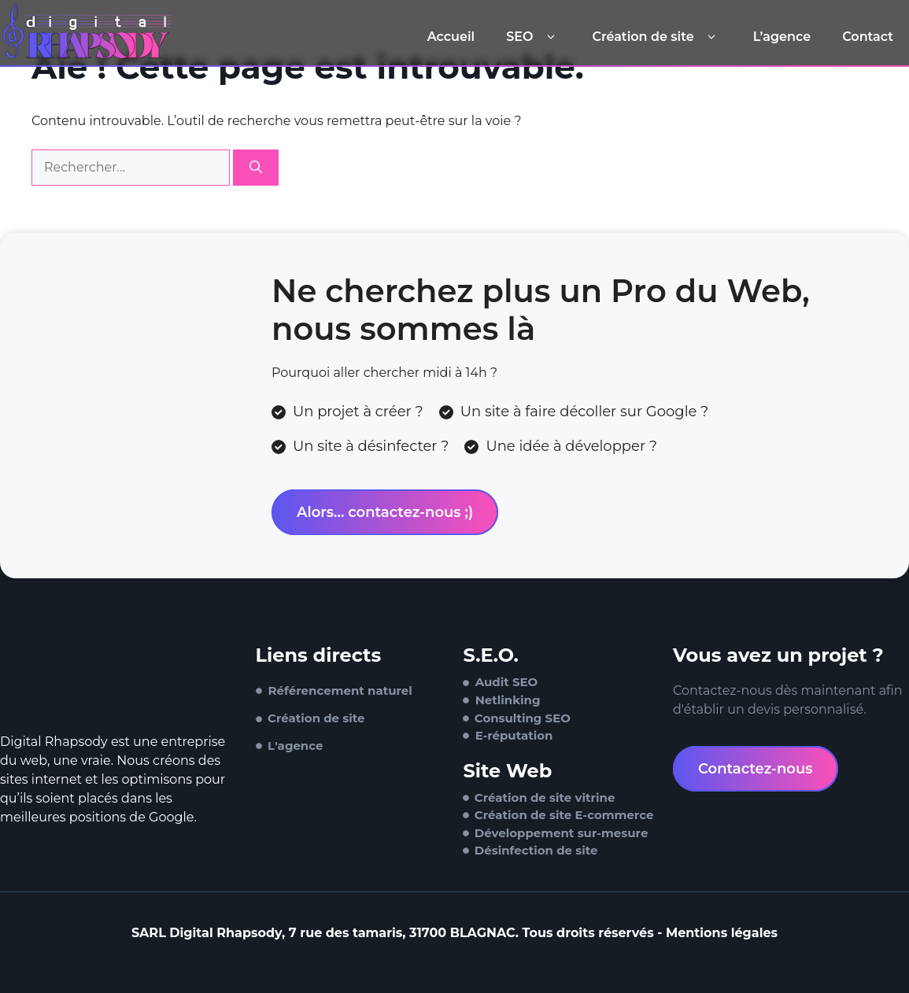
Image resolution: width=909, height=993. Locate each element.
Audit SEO (506, 681)
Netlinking (508, 699)
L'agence (295, 745)
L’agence (782, 36)
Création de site (656, 37)
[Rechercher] (256, 168)
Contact (867, 36)
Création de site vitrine (545, 797)
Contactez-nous (755, 768)
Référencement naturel (340, 690)
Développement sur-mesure (561, 832)
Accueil (451, 36)
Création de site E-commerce (564, 814)
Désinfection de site (536, 850)
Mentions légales (722, 932)
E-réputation (514, 735)
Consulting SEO (523, 718)
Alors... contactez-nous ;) (385, 512)
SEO (533, 37)
